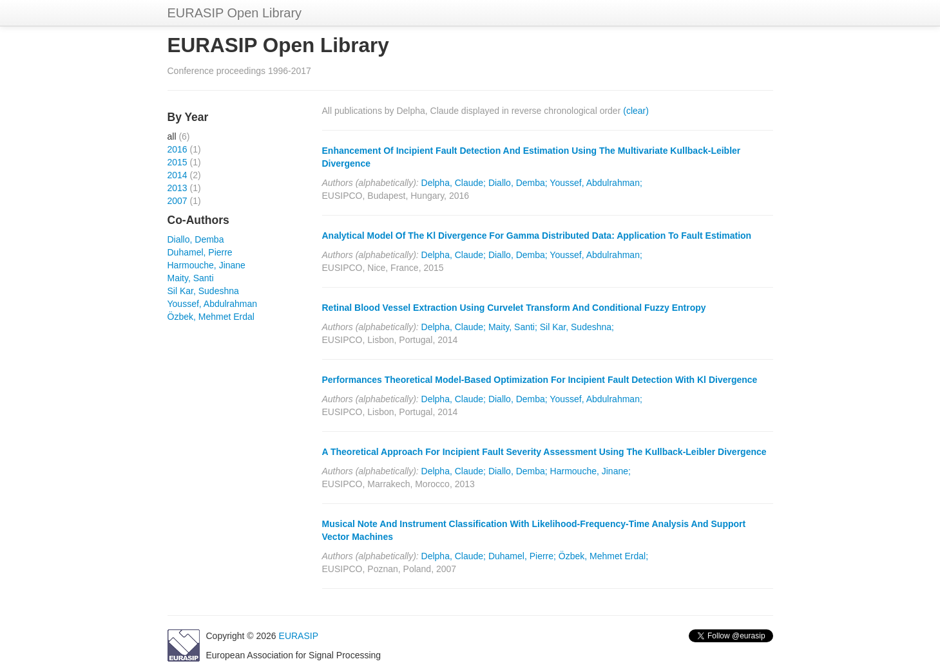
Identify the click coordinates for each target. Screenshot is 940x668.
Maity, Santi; (512, 327)
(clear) (636, 111)
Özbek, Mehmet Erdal (211, 316)
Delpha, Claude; (453, 183)
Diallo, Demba (196, 239)
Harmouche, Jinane (206, 265)
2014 (177, 175)
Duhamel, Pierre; (522, 556)
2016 (177, 149)
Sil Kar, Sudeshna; (577, 327)
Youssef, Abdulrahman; (596, 183)
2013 (177, 188)
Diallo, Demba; (518, 183)
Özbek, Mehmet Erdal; (603, 556)
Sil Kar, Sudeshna (203, 291)
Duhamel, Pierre (200, 252)
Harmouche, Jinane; (590, 471)
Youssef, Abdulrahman (213, 304)
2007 (177, 201)
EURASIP (298, 636)
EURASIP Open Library (235, 13)
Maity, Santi (191, 278)
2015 (177, 162)
